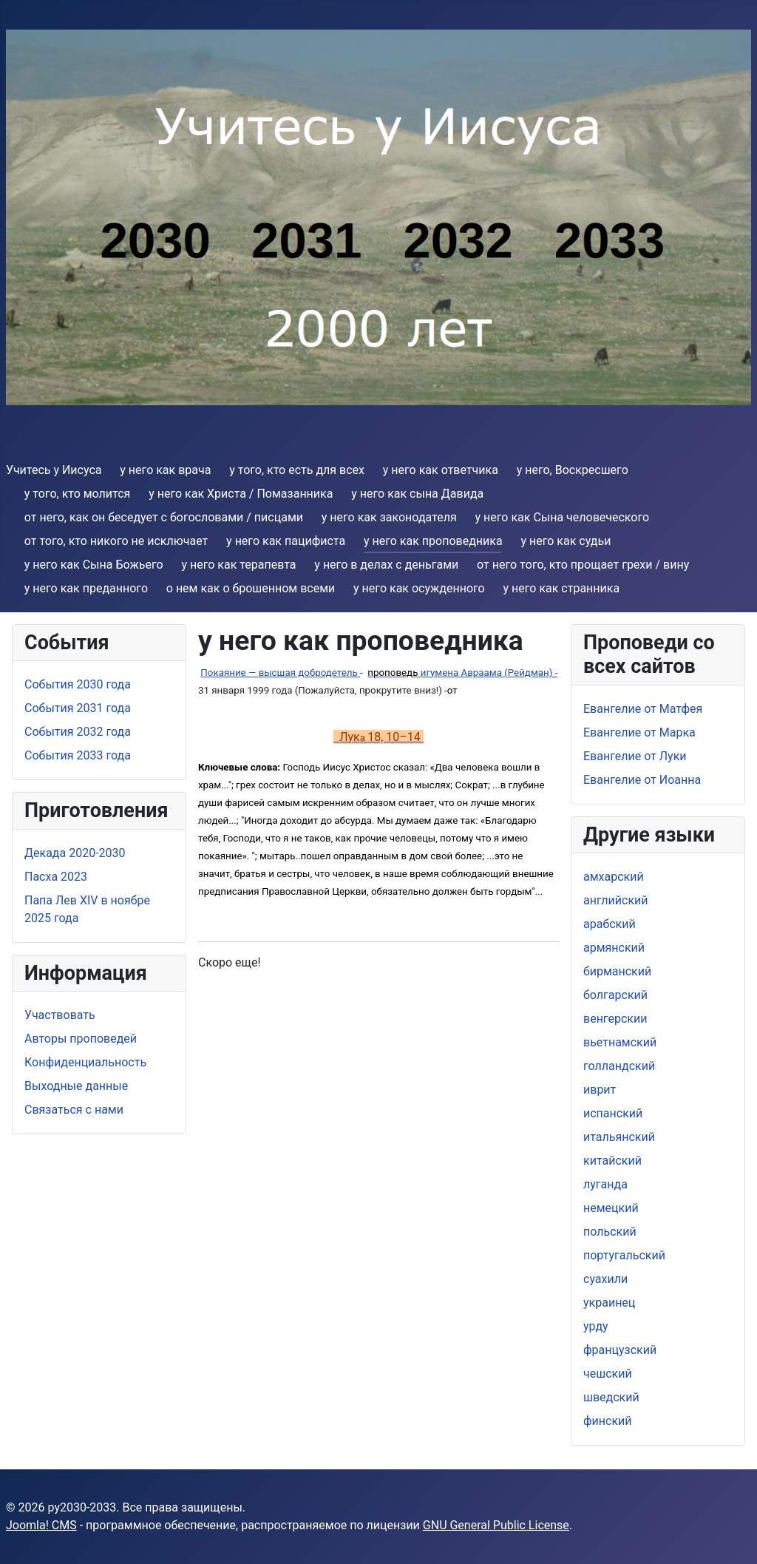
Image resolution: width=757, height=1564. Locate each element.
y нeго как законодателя (389, 517)
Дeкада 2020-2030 (75, 853)
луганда (605, 1184)
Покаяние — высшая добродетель (280, 672)
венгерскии (615, 1019)
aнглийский (615, 900)
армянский (614, 948)
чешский (607, 1374)
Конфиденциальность (85, 1062)
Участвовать (59, 1015)
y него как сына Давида (417, 494)
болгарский (615, 995)
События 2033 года (77, 755)
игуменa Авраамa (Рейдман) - (462, 672)
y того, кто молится (77, 494)
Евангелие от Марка (639, 732)
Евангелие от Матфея (642, 709)
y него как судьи (565, 541)
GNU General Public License (496, 1525)
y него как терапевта (238, 565)
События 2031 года (77, 708)
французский (619, 1350)
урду (595, 1326)
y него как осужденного (419, 588)
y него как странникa (561, 588)
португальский (624, 1255)
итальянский (619, 1137)
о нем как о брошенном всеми (250, 588)
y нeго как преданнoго (86, 588)
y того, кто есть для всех (296, 470)
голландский (619, 1066)
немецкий (611, 1208)
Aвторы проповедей (80, 1039)
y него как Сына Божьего (93, 565)
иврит (599, 1090)
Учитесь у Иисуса (54, 470)
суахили (605, 1279)
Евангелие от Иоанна (642, 780)
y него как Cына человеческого (562, 517)
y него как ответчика (440, 470)
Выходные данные (76, 1086)
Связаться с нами (73, 1110)
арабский (609, 924)
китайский (612, 1161)
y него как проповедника (433, 541)
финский (607, 1421)
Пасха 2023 (55, 877)
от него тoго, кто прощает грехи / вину (583, 565)
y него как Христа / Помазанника (241, 494)
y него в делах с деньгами (386, 565)
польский (610, 1232)
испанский (612, 1113)
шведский (611, 1397)
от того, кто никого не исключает (116, 541)
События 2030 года (77, 684)
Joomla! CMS (41, 1525)
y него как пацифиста (285, 541)
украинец (609, 1303)
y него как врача (165, 470)
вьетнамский (619, 1042)
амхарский (613, 877)
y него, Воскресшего (572, 470)
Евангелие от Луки (635, 756)
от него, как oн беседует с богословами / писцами (163, 517)
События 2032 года (77, 732)
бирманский (617, 971)
